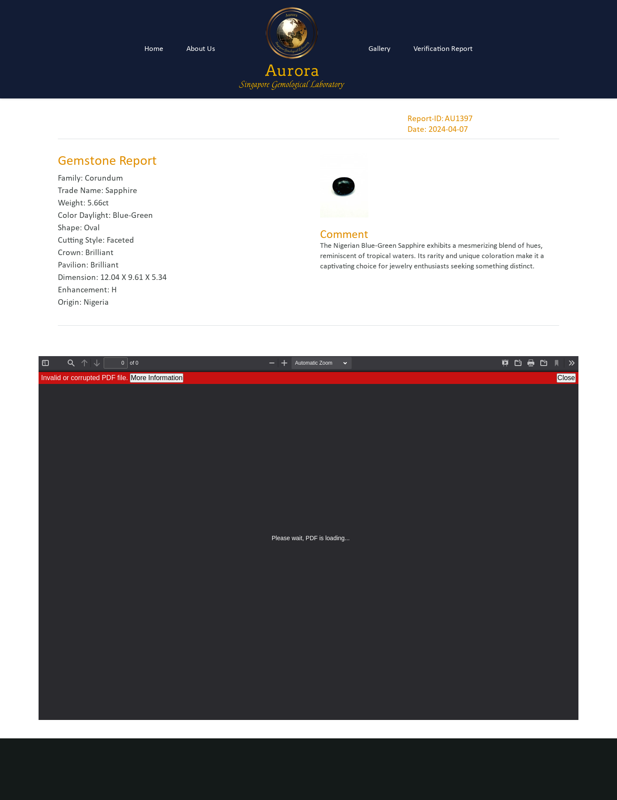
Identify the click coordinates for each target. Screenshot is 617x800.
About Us (200, 49)
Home (153, 49)
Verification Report (443, 49)
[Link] (291, 49)
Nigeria (96, 302)
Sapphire (121, 191)
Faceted (120, 240)
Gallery (379, 49)
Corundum (104, 178)
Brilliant (99, 253)
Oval (92, 228)
